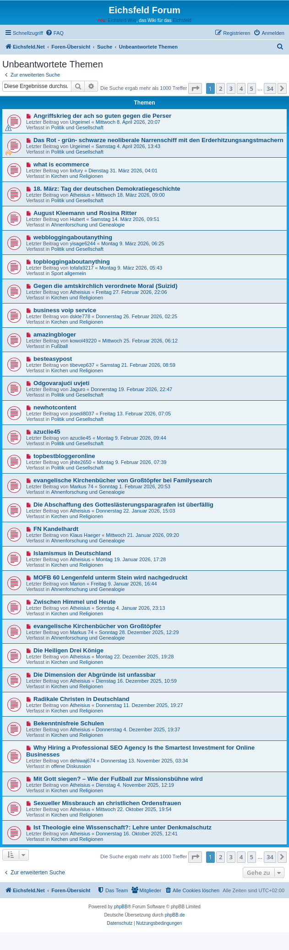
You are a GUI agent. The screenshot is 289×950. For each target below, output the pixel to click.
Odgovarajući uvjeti (61, 383)
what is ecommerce (61, 164)
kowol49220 (83, 340)
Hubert (77, 219)
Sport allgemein (68, 273)
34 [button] (270, 88)
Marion (77, 583)
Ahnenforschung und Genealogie (88, 224)
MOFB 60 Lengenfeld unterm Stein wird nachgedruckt (110, 577)
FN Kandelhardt (55, 528)
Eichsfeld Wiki (122, 20)
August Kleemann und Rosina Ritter (85, 213)
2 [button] (220, 88)
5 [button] (251, 88)
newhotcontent (54, 407)
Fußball (59, 346)
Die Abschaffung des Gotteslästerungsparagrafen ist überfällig (123, 504)
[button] (195, 88)
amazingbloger (54, 334)
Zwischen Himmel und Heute (74, 601)
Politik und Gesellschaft (77, 127)
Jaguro (77, 389)
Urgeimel (80, 122)
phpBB (121, 906)
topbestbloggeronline (64, 456)
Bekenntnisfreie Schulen (68, 723)
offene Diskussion (71, 766)
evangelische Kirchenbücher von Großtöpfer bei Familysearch (122, 480)
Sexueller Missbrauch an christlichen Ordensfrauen (107, 803)
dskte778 (80, 316)
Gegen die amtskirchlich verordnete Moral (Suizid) (105, 285)
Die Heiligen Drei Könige (68, 650)
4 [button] (241, 88)
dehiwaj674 (82, 760)
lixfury (76, 170)
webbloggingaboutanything (72, 237)
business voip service (64, 310)
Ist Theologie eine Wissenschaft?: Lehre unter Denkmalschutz (122, 827)
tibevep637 (82, 365)
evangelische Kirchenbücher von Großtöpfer (97, 626)
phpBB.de (175, 914)
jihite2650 (80, 462)
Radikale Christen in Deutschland (81, 699)
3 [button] (231, 88)
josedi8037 (82, 413)
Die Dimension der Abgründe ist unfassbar (94, 674)
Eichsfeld (182, 20)
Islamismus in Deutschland (72, 553)
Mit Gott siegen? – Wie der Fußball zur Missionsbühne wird (118, 778)
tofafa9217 (81, 268)
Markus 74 (81, 486)
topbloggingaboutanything (71, 261)
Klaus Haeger (85, 535)
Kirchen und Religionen (77, 176)
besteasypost (52, 358)
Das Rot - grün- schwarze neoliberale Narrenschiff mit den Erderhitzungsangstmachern (158, 140)
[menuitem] (54, 33)
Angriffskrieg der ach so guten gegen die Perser (102, 115)
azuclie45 (46, 431)
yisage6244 (82, 243)
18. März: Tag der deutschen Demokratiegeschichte (106, 188)
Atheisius (80, 195)
